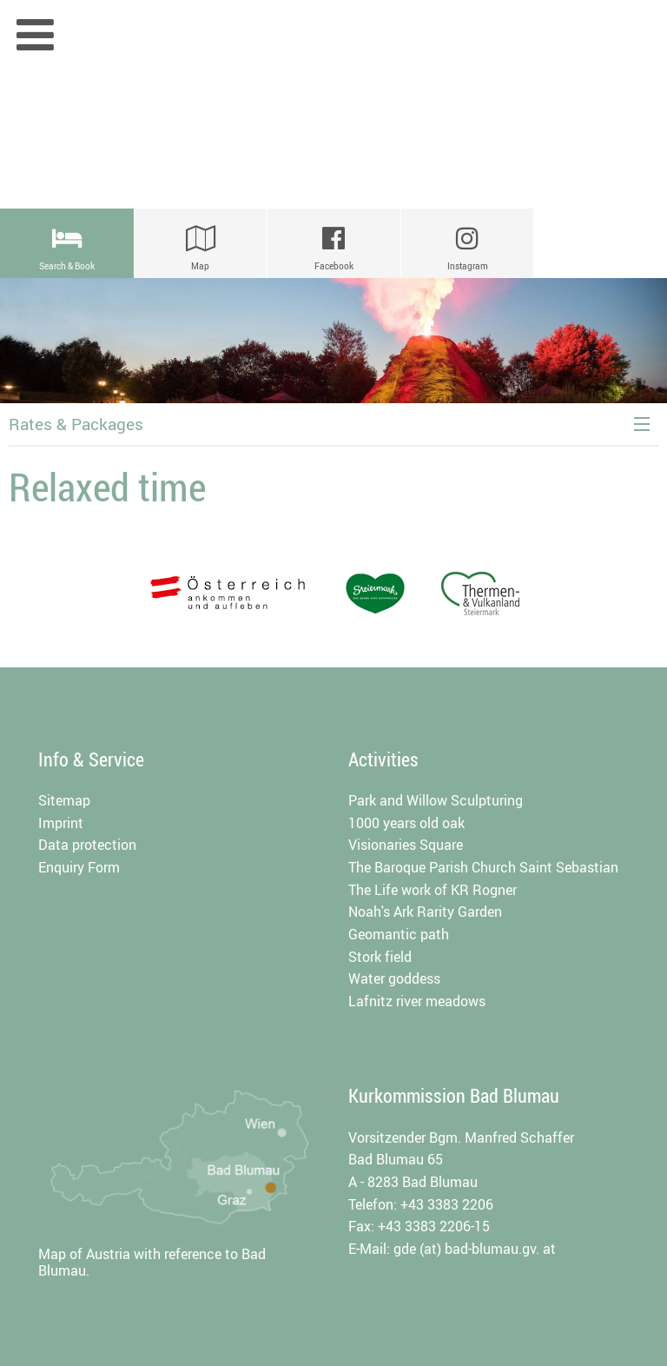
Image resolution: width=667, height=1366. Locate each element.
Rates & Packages (76, 424)
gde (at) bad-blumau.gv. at (474, 1248)
